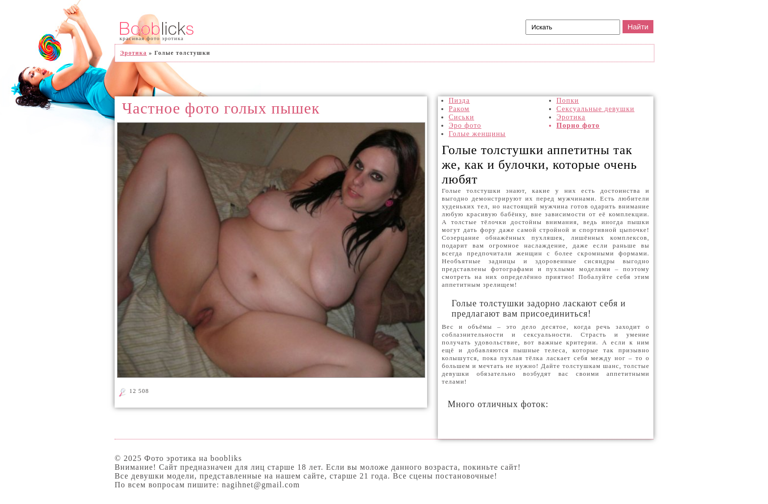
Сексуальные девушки (595, 109)
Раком (459, 109)
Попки (567, 100)
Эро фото (465, 125)
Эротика (570, 117)
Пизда (459, 100)
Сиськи (461, 117)
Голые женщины (477, 133)
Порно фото (578, 125)
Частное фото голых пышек (221, 108)
